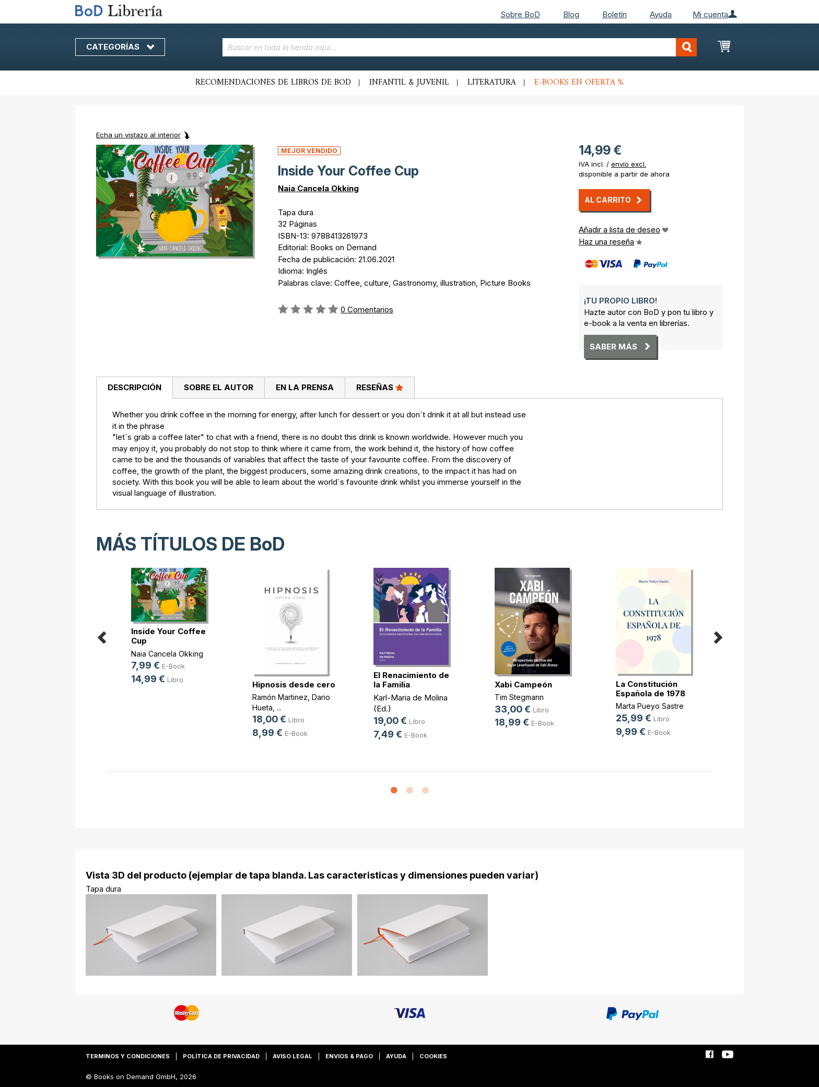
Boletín (614, 14)
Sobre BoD (520, 14)
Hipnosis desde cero (293, 684)
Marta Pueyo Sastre (650, 706)
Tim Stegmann (519, 697)
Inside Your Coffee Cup (168, 636)
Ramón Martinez (280, 697)
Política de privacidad (221, 1056)
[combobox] (460, 47)
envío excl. (628, 164)
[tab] (134, 388)
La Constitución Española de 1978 (650, 688)
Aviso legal (292, 1056)
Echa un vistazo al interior (138, 135)
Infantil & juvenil (409, 82)
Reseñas (379, 387)
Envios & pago (349, 1056)
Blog (571, 14)
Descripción (134, 387)
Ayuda (661, 14)
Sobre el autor (218, 387)
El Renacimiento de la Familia (411, 679)
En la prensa (305, 387)
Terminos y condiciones (128, 1056)
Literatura (491, 82)
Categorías (120, 47)
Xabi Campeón (523, 684)
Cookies (433, 1056)
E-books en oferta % (579, 82)
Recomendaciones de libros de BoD (273, 82)
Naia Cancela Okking (318, 188)
